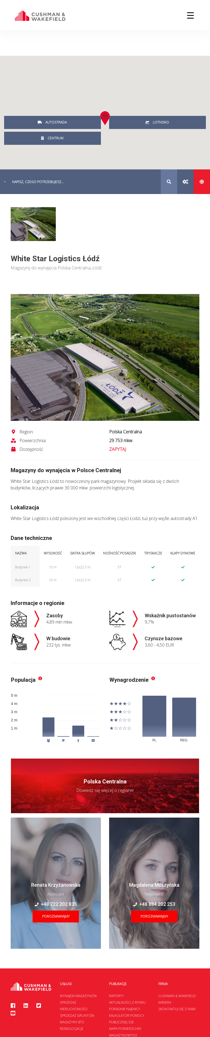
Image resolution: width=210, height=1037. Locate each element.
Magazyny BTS (72, 1022)
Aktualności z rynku (127, 1002)
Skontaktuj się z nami (177, 1009)
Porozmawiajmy (56, 916)
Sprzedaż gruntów (77, 1015)
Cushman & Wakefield (177, 996)
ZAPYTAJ (117, 449)
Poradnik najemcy (124, 1009)
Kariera (164, 1002)
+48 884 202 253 (154, 904)
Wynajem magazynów (78, 996)
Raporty (116, 996)
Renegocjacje (71, 1028)
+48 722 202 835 (56, 904)
